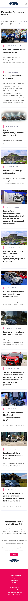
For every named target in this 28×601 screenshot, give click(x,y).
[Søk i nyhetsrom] (26, 4)
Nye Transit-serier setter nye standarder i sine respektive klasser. (13, 294)
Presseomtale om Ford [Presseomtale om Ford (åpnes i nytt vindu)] (14, 594)
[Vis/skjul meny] (2, 3)
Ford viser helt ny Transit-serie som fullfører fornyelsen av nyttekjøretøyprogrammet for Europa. (14, 256)
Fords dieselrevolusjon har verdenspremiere (14, 50)
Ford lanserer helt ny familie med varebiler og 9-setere (13, 455)
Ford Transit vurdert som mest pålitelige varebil (13, 333)
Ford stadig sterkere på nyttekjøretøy (12, 171)
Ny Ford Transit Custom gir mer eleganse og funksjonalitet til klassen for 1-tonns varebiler (13, 497)
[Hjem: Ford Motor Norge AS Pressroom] (13, 4)
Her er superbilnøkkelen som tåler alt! (13, 77)
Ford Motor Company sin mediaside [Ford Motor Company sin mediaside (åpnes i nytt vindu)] (14, 592)
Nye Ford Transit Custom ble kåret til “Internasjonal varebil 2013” (13, 416)
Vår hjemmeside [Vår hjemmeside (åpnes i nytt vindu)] (14, 587)
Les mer (14, 554)
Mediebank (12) (13, 23)
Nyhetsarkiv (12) (4, 23)
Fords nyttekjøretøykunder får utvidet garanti (13, 132)
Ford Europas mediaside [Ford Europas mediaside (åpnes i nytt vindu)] (14, 590)
